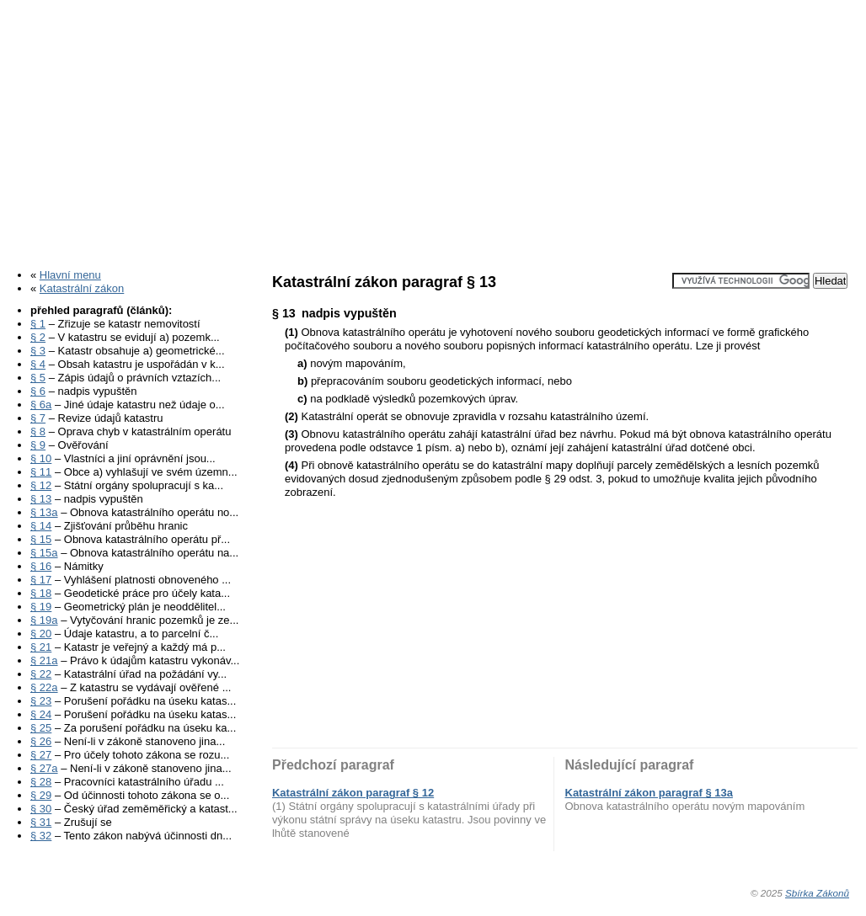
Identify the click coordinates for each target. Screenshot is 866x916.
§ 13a (44, 512)
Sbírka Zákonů (817, 892)
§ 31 (40, 822)
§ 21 (40, 647)
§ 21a (44, 660)
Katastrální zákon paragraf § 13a (649, 792)
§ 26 (40, 741)
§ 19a (44, 620)
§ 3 (37, 350)
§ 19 (40, 606)
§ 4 (37, 364)
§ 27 (40, 754)
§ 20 (40, 633)
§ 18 (40, 593)
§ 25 (40, 728)
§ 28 (40, 781)
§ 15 (40, 539)
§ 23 (40, 701)
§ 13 (40, 499)
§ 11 (40, 472)
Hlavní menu (70, 275)
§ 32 (40, 835)
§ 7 (37, 418)
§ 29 (40, 795)
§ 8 (37, 431)
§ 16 (40, 566)
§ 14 (40, 525)
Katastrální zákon (82, 288)
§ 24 (40, 714)
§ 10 (40, 458)
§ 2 (37, 337)
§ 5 (37, 377)
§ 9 (37, 445)
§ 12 (40, 485)
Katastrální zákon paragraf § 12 (353, 792)
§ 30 (40, 808)
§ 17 (40, 579)
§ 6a (40, 404)
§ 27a (44, 768)
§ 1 (37, 323)
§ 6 (37, 391)
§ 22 (40, 674)
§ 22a (44, 687)
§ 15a (44, 552)
